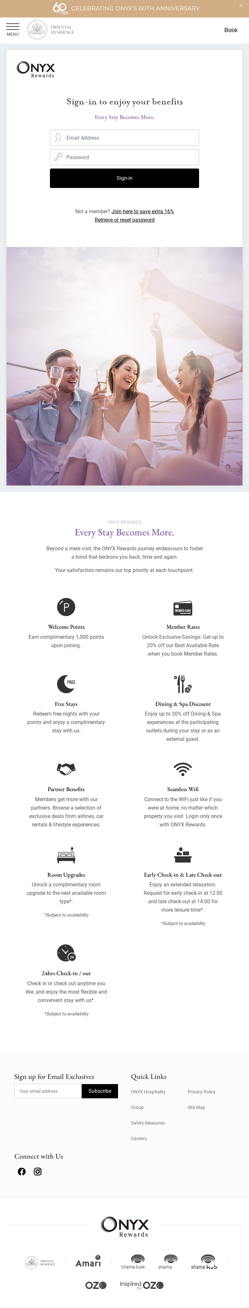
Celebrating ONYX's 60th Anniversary (126, 9)
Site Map (196, 1107)
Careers (139, 1138)
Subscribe (100, 1091)
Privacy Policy (202, 1091)
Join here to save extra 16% (143, 211)
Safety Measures (148, 1123)
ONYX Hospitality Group (148, 1099)
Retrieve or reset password (125, 220)
